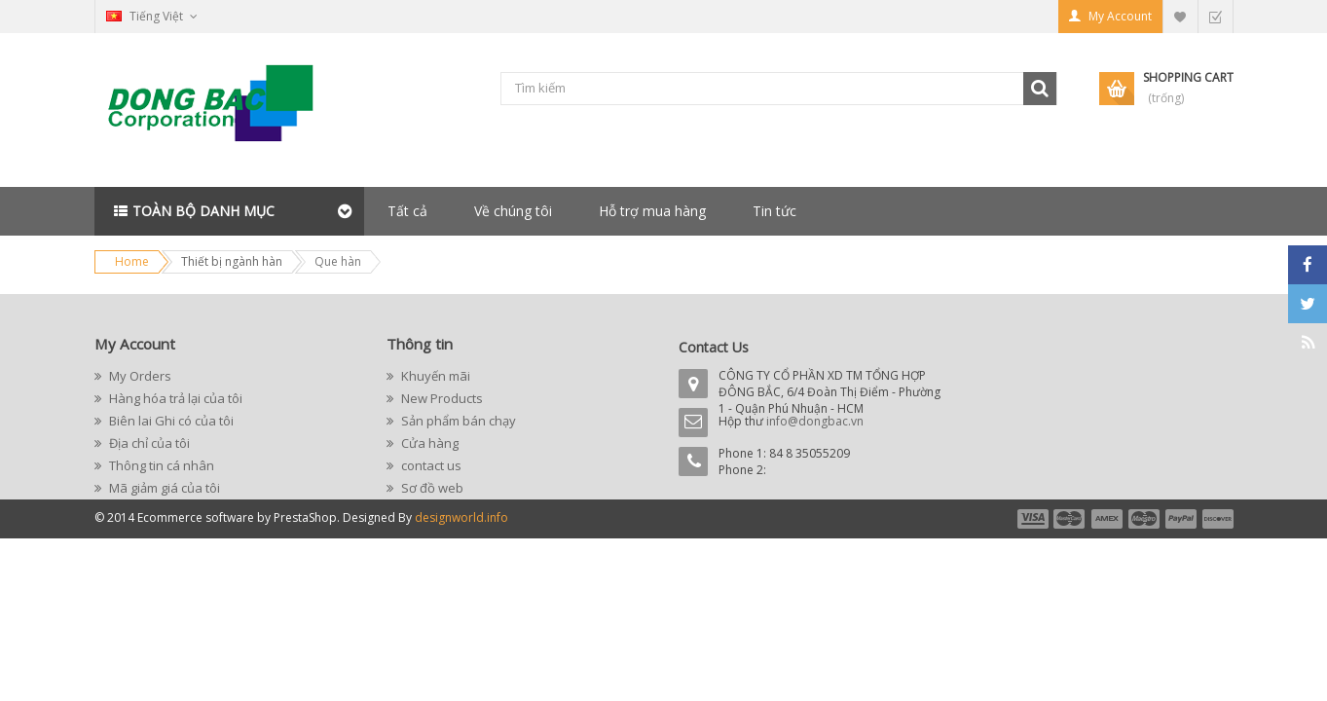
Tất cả (407, 211)
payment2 (1069, 519)
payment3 (1107, 519)
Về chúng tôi (513, 211)
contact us (429, 465)
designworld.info (461, 517)
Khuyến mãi (434, 376)
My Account (1120, 16)
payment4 (1145, 519)
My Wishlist (1180, 16)
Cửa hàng (428, 443)
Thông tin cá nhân (160, 465)
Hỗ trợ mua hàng (652, 211)
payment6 (1216, 519)
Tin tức (774, 211)
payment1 (1032, 519)
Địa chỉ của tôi (148, 443)
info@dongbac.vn (815, 421)
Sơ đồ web (430, 488)
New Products (440, 398)
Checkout (1215, 16)
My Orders (138, 376)
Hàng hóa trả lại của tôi (174, 398)
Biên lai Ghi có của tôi (170, 420)
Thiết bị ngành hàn (231, 261)
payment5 (1180, 519)
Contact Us (714, 347)
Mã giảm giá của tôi (163, 488)
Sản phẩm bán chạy (457, 420)
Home (132, 261)
